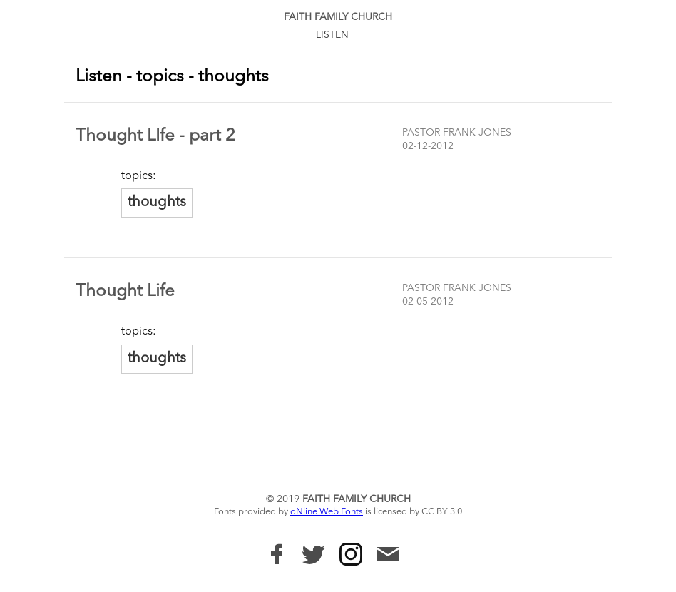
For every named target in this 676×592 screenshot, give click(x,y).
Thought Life (125, 291)
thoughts (157, 202)
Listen (332, 35)
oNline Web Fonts (326, 511)
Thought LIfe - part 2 (155, 136)
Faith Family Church (338, 17)
